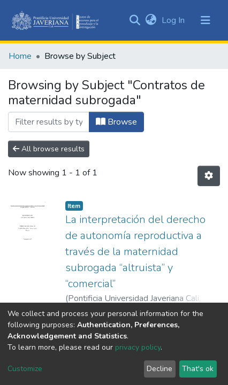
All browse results (49, 149)
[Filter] (48, 122)
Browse (116, 122)
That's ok (198, 369)
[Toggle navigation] (205, 20)
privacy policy (138, 347)
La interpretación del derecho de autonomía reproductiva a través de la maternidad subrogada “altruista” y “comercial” (135, 251)
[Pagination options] (208, 176)
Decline (159, 369)
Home (20, 56)
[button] (150, 20)
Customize (24, 369)
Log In (174, 20)
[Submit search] (134, 20)
